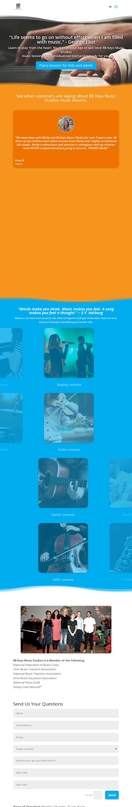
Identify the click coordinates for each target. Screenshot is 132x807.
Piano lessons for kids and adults (66, 67)
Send (112, 795)
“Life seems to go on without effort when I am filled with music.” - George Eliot (66, 40)
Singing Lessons (47, 384)
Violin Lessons (47, 449)
